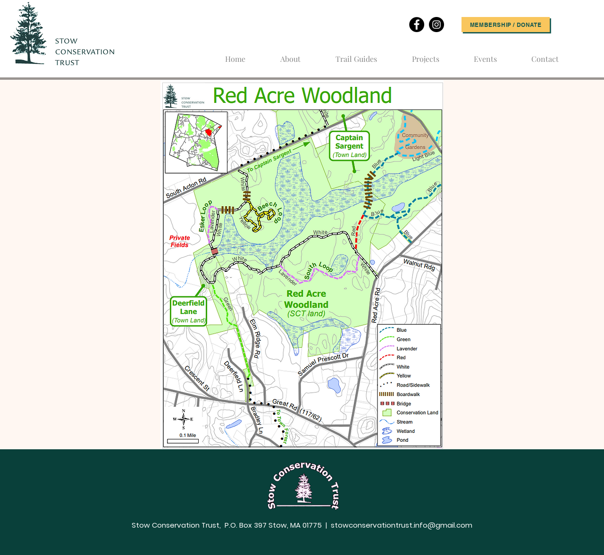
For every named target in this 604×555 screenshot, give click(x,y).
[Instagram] (436, 24)
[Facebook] (416, 24)
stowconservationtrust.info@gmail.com (401, 525)
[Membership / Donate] (505, 24)
